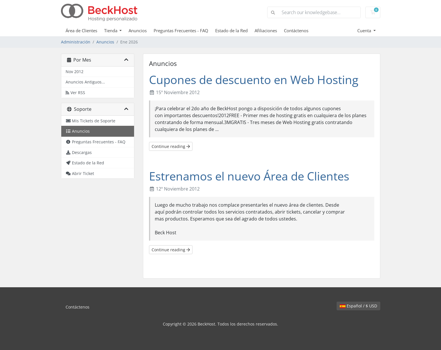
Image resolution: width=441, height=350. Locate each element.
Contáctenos (296, 30)
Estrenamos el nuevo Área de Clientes (249, 176)
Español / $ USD (358, 306)
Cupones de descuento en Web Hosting (253, 80)
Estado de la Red (231, 30)
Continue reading (171, 146)
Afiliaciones (266, 30)
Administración (75, 42)
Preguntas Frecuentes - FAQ (181, 30)
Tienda (111, 30)
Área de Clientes (81, 30)
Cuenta (364, 30)
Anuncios (138, 30)
